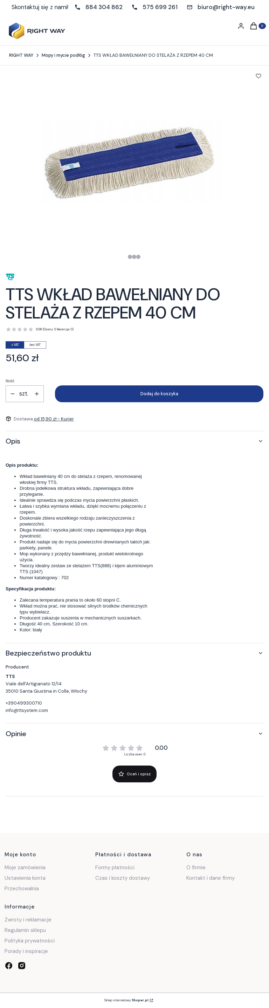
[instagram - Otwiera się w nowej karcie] (22, 965)
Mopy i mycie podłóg (63, 55)
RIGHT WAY (21, 55)
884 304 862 (104, 7)
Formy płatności (114, 867)
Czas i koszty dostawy (122, 878)
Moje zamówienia (25, 867)
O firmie (196, 867)
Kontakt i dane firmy (210, 878)
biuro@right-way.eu (226, 7)
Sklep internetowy (126, 1000)
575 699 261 (160, 7)
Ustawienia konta (25, 878)
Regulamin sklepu (25, 930)
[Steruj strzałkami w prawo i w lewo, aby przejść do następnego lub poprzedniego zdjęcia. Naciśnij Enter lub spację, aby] (131, 161)
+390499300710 (24, 703)
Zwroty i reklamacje (28, 919)
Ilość (10, 380)
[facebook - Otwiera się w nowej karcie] (9, 965)
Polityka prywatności (30, 940)
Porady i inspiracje (26, 951)
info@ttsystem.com (27, 710)
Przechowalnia (22, 888)
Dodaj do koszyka (159, 394)
